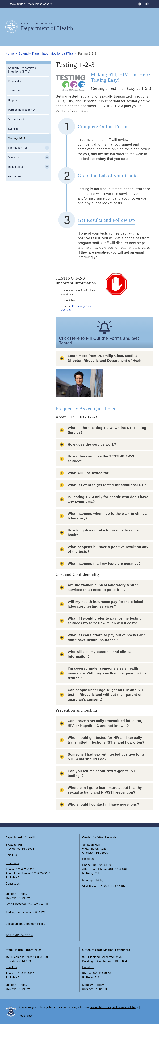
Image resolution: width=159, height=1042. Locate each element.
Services (13, 157)
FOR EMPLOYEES (18, 935)
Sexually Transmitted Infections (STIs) (46, 53)
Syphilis (13, 128)
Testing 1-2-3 (16, 138)
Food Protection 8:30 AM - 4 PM (27, 904)
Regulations (15, 166)
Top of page (26, 1015)
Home (10, 53)
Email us (11, 854)
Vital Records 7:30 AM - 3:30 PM (103, 886)
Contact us (13, 883)
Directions (12, 863)
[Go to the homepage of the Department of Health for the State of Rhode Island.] (13, 27)
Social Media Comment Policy (25, 923)
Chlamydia (14, 81)
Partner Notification (20, 109)
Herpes (12, 100)
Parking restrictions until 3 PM (25, 912)
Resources (14, 176)
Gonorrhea (14, 90)
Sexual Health (17, 119)
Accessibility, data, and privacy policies (113, 1007)
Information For (17, 147)
